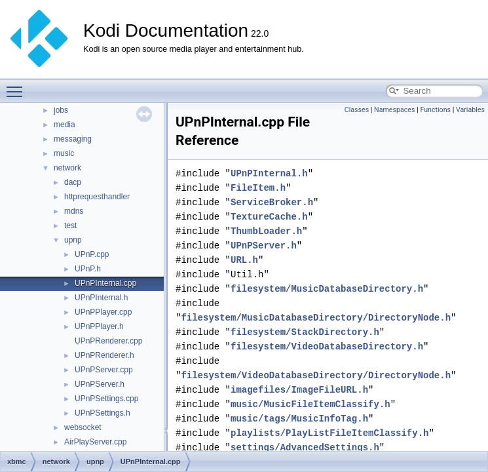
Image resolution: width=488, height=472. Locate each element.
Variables (470, 110)
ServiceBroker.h (272, 202)
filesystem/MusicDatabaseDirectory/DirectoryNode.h (316, 317)
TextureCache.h (269, 216)
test (70, 225)
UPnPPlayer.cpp (103, 312)
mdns (73, 211)
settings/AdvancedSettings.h (305, 447)
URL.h (244, 260)
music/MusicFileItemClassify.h (310, 404)
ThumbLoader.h (266, 231)
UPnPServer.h (99, 384)
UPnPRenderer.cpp (108, 340)
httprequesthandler (97, 196)
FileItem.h (258, 188)
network (67, 167)
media (64, 124)
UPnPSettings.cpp (106, 398)
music (64, 153)
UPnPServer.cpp (104, 369)
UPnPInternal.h (101, 297)
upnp (73, 240)
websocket (83, 427)
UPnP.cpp (92, 254)
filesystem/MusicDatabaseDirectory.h (327, 289)
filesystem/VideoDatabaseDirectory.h (327, 346)
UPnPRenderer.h (104, 355)
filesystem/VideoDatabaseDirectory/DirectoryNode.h (316, 375)
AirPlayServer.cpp (95, 441)
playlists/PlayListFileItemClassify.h (329, 433)
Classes (357, 110)
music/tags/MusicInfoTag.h (299, 418)
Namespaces (394, 110)
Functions (435, 110)
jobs (61, 110)
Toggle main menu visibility (18, 85)
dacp (72, 182)
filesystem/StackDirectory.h (305, 332)
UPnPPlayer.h (99, 326)
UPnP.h (88, 268)
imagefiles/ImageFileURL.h (299, 390)
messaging (73, 139)
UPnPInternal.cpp (105, 283)
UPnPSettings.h (102, 413)
